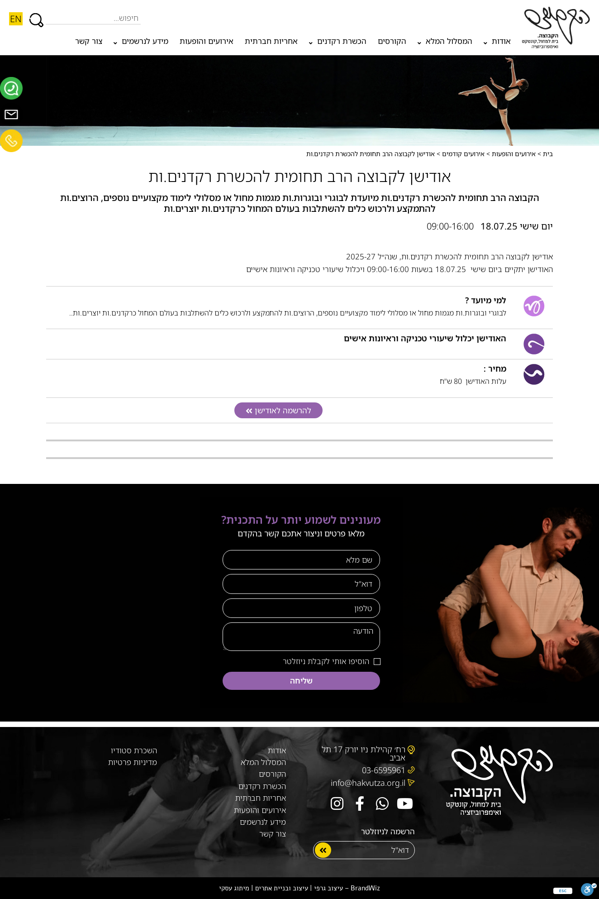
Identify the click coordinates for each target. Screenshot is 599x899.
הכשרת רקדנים (337, 43)
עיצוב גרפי (328, 888)
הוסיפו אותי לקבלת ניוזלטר (326, 661)
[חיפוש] (36, 16)
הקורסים (392, 41)
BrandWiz (365, 888)
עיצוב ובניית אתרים (281, 888)
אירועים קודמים (463, 153)
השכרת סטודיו (134, 750)
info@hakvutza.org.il (368, 782)
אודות (497, 43)
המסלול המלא (445, 43)
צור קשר (88, 41)
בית (548, 153)
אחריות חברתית (271, 41)
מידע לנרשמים (141, 43)
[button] (278, 410)
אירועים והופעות (206, 41)
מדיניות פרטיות (132, 762)
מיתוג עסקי (234, 888)
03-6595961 (383, 770)
